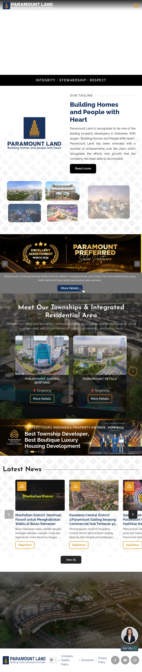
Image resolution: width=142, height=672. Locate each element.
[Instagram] (135, 660)
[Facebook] (115, 660)
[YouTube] (125, 660)
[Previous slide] (9, 388)
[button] (5, 264)
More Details (42, 415)
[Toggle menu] (136, 5)
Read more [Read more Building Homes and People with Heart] (83, 168)
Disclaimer (87, 660)
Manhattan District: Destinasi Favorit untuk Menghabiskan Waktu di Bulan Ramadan (38, 536)
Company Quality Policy (67, 660)
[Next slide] (133, 388)
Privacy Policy (102, 660)
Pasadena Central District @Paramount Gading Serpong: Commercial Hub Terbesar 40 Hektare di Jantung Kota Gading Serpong (93, 540)
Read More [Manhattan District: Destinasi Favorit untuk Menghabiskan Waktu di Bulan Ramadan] (24, 561)
